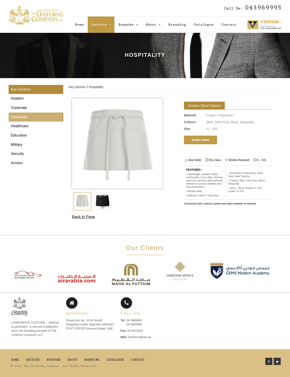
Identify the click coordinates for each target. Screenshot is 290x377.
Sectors (98, 24)
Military (16, 144)
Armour (17, 163)
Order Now (200, 140)
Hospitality (19, 117)
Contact (229, 24)
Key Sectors (20, 89)
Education (19, 135)
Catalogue (203, 24)
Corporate (19, 108)
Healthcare (19, 126)
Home (79, 24)
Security (17, 154)
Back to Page (83, 217)
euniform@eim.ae (139, 337)
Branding (177, 24)
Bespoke (126, 24)
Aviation (17, 98)
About (150, 24)
